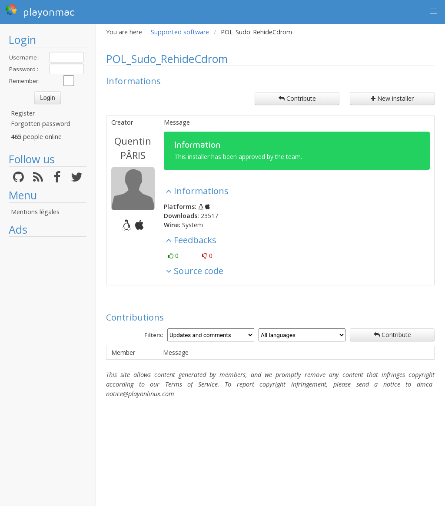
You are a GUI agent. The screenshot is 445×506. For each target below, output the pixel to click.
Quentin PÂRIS (132, 148)
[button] (433, 11)
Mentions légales (35, 212)
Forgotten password (40, 123)
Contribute (297, 98)
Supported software (180, 32)
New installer (392, 98)
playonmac (39, 10)
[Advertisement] (47, 371)
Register (23, 113)
